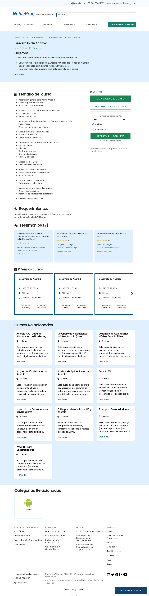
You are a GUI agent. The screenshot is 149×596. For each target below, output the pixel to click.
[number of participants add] (124, 119)
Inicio (17, 38)
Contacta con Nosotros (122, 24)
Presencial (100, 129)
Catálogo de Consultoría (52, 548)
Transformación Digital (90, 531)
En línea (99, 124)
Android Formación (54, 38)
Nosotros (90, 24)
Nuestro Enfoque (55, 531)
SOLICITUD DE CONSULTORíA (110, 106)
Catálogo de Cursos (23, 24)
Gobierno (48, 24)
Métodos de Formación (28, 540)
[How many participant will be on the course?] (110, 119)
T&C (109, 564)
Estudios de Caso (55, 535)
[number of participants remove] (96, 119)
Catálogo (19, 531)
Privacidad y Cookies (74, 589)
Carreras (112, 555)
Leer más (19, 74)
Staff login (74, 594)
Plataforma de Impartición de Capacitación (85, 547)
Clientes (112, 546)
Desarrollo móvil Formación (33, 38)
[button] (131, 293)
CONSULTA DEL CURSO (110, 98)
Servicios (68, 24)
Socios (111, 542)
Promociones (22, 535)
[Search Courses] (96, 14)
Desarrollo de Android (73, 38)
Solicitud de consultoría (52, 541)
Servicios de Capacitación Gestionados (84, 538)
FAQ (109, 559)
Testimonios (114, 551)
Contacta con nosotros (131, 590)
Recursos (19, 544)
